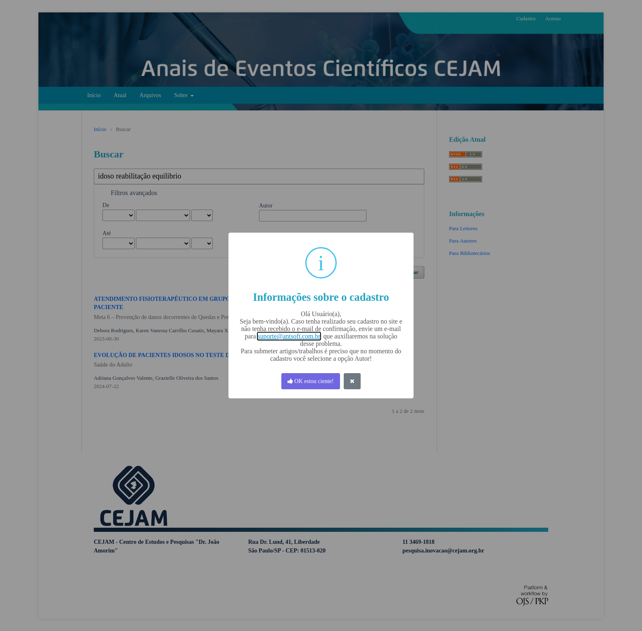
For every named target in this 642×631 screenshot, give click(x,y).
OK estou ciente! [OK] (310, 381)
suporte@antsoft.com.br (289, 336)
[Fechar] (352, 381)
